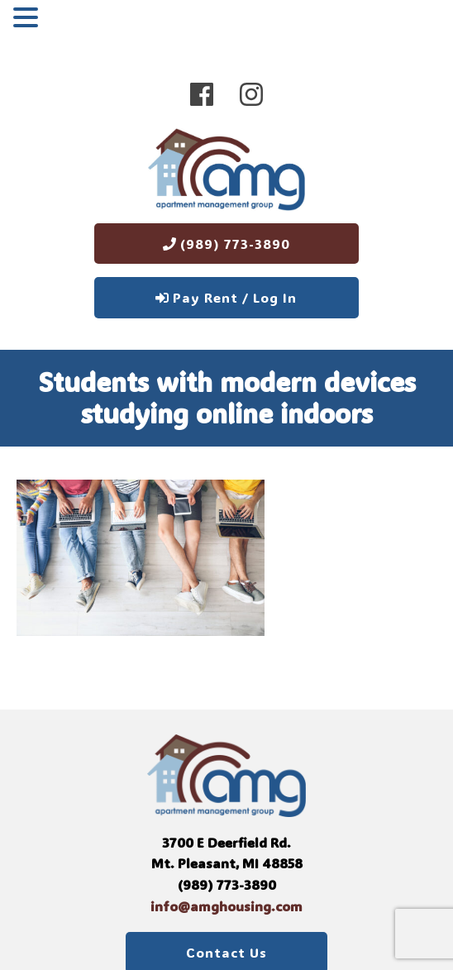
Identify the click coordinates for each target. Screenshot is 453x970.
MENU (68, 20)
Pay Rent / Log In (226, 297)
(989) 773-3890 (226, 243)
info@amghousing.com (226, 906)
